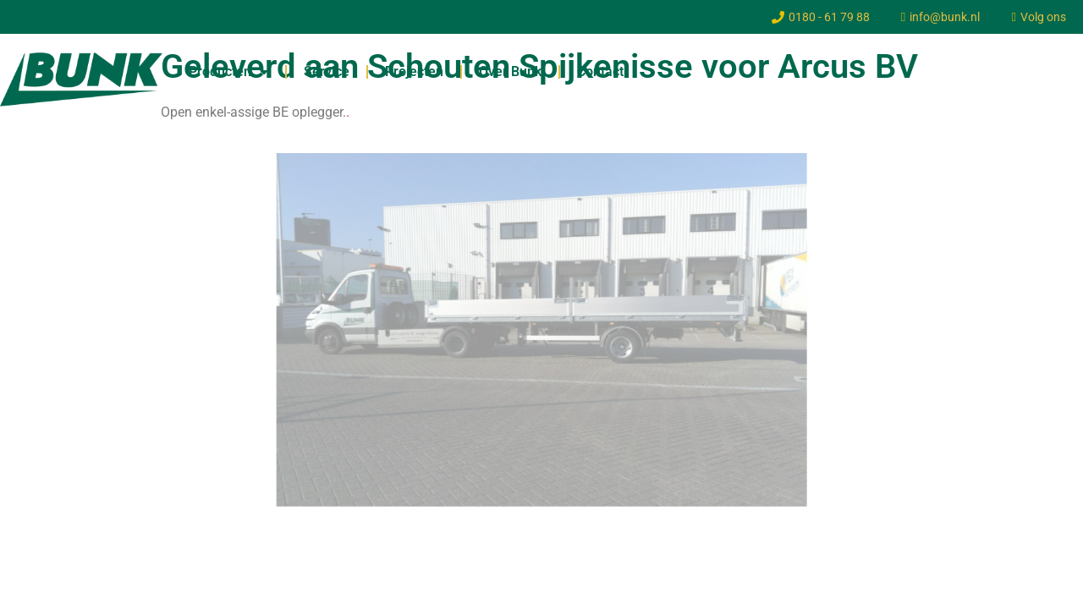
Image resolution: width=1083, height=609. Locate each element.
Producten (228, 72)
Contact (600, 71)
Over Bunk (510, 71)
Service (326, 71)
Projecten (414, 71)
